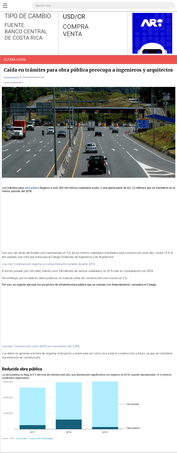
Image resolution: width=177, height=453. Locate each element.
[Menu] (5, 6)
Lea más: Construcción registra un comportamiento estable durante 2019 (48, 264)
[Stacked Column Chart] (88, 404)
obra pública (31, 187)
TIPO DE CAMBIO (27, 16)
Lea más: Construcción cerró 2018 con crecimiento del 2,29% (41, 346)
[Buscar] (170, 5)
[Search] (102, 5)
